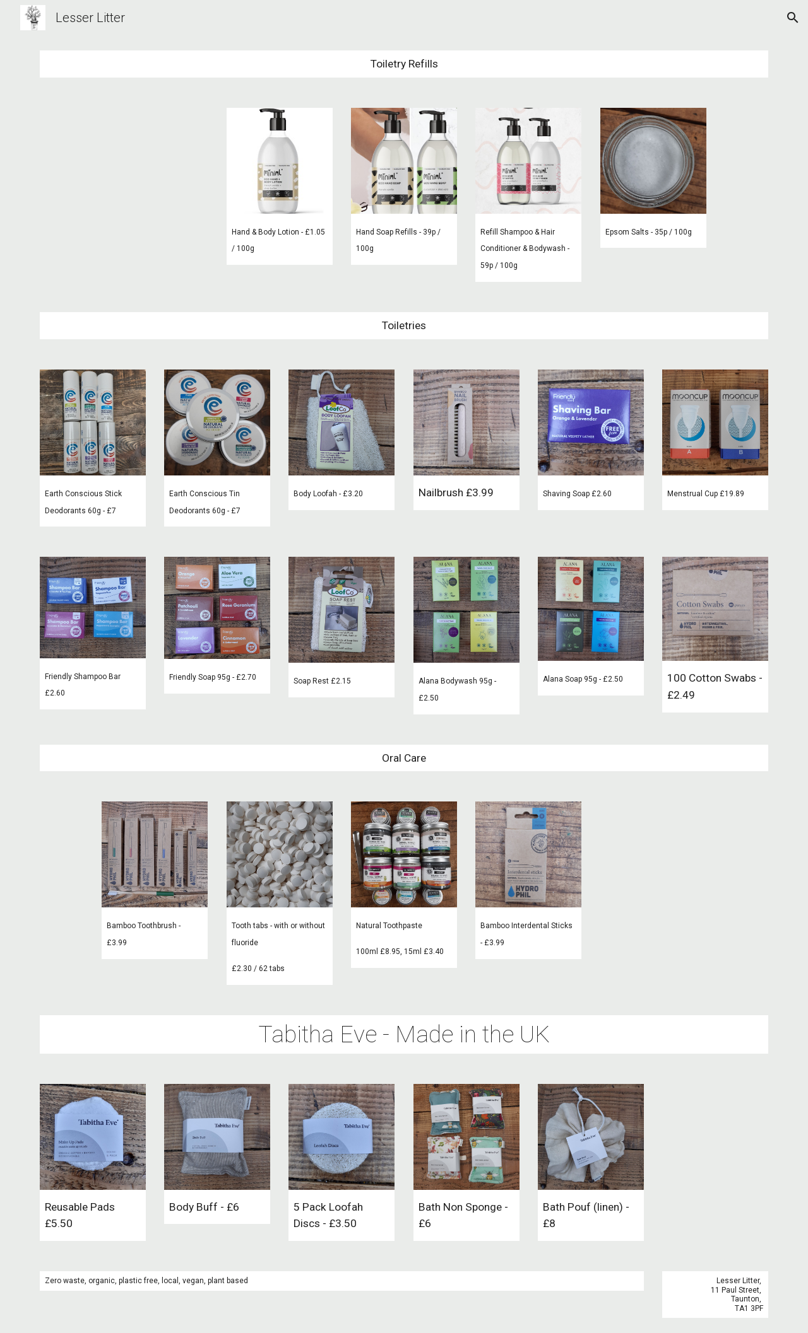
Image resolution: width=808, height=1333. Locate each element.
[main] (404, 64)
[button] (793, 18)
